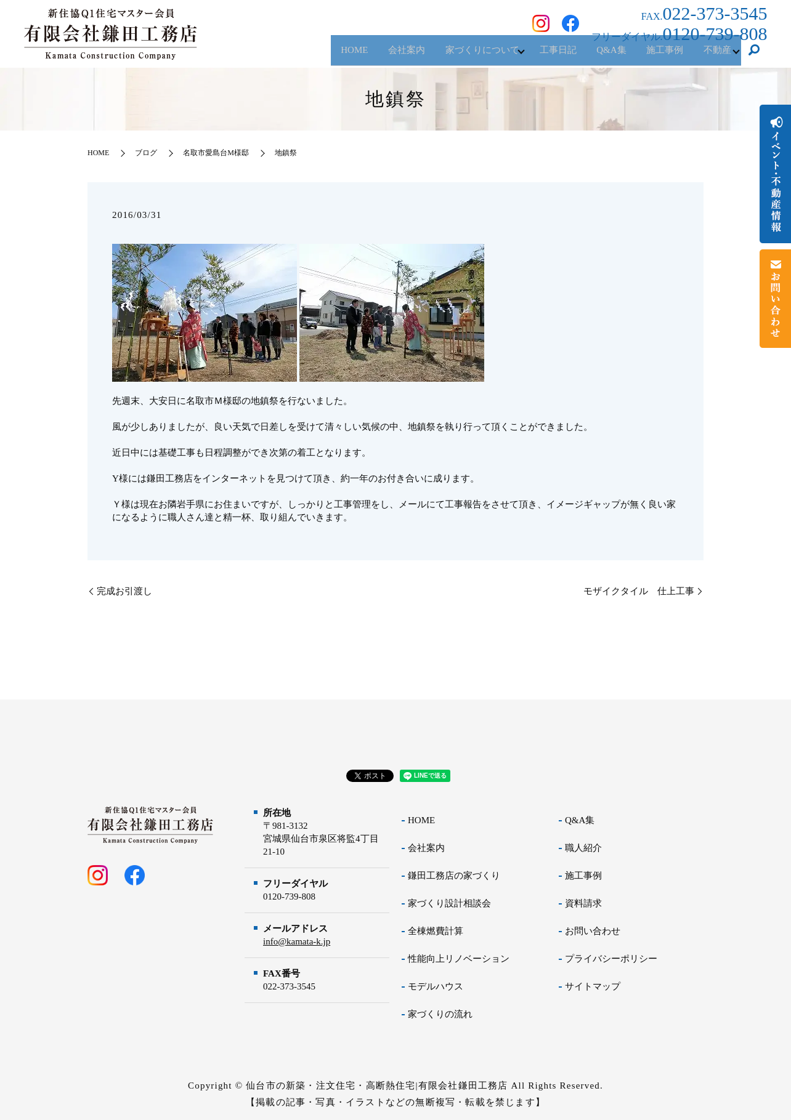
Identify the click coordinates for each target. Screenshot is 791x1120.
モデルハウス (435, 986)
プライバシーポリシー (611, 959)
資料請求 (583, 903)
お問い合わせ (592, 931)
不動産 (714, 55)
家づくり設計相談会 (449, 903)
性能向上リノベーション (458, 959)
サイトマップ (592, 986)
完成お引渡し (124, 591)
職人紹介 (583, 848)
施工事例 (655, 55)
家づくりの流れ (440, 1014)
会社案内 (373, 55)
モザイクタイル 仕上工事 (638, 591)
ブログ (146, 152)
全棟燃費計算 (435, 931)
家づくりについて (455, 55)
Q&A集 (596, 55)
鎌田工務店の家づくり (454, 875)
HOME (315, 55)
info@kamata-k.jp (296, 941)
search (754, 55)
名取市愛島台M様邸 (216, 152)
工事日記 (537, 55)
